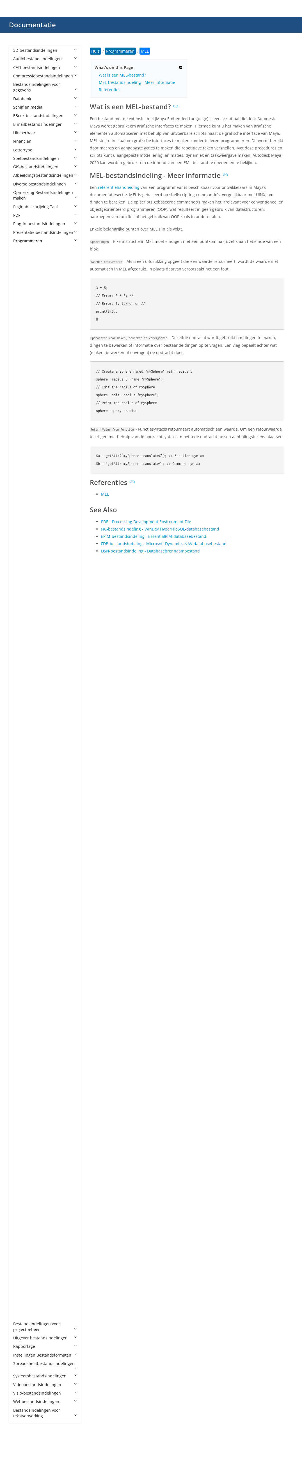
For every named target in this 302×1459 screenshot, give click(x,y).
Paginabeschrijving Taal (45, 206)
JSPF (22, 854)
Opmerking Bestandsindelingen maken (45, 195)
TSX (22, 1221)
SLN (22, 1178)
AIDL (23, 317)
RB (21, 1093)
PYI (21, 1050)
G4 (21, 684)
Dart (23, 616)
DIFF (23, 624)
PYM (23, 1059)
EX (21, 650)
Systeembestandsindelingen (45, 1376)
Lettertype (45, 150)
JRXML (24, 837)
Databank (45, 98)
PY (21, 1033)
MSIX (23, 948)
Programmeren (45, 240)
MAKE (24, 897)
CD (21, 522)
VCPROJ (26, 1263)
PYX (22, 1076)
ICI (21, 769)
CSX (22, 598)
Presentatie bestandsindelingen (45, 232)
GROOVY (27, 709)
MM (22, 931)
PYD (22, 1042)
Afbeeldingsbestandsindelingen (45, 175)
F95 (22, 667)
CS (21, 582)
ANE (23, 343)
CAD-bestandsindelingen (45, 67)
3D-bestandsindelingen (45, 50)
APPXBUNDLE (31, 377)
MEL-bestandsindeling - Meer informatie (137, 82)
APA (22, 351)
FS (21, 675)
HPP (22, 743)
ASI (22, 445)
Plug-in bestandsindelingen (45, 223)
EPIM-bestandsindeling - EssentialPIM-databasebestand (153, 536)
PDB (22, 999)
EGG (23, 632)
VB (21, 1238)
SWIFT (24, 1187)
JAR (22, 812)
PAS (22, 982)
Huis (95, 51)
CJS (22, 539)
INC (22, 786)
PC (21, 991)
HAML (24, 727)
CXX (22, 607)
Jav (21, 820)
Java (22, 829)
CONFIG (26, 564)
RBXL (23, 1102)
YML (23, 1306)
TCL (22, 1195)
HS (21, 752)
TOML (24, 1204)
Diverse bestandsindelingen (45, 184)
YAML (24, 1298)
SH (21, 1170)
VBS (22, 1255)
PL (21, 1025)
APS (22, 394)
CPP (22, 573)
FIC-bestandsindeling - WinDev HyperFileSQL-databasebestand (160, 529)
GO (22, 701)
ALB (22, 326)
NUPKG (25, 957)
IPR (22, 803)
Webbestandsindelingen (45, 1401)
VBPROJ (26, 1247)
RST (22, 1136)
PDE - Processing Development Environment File (146, 521)
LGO (23, 871)
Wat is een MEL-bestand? (122, 75)
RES (22, 1119)
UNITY (24, 1229)
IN (21, 778)
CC (21, 513)
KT (21, 863)
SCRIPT (25, 1161)
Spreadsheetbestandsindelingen (45, 1365)
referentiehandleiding (118, 187)
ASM (23, 454)
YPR (22, 1315)
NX (21, 974)
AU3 (22, 471)
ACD (23, 275)
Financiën (45, 141)
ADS (22, 292)
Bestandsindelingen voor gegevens (45, 87)
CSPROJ (26, 590)
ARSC (24, 402)
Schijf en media (45, 107)
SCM (23, 1153)
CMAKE (25, 556)
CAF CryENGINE (33, 505)
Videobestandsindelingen (45, 1384)
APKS (23, 360)
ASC (22, 437)
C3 (21, 496)
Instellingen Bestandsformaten (45, 1355)
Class (24, 548)
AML (23, 334)
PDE (22, 1008)
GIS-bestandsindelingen (45, 166)
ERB (22, 641)
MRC (23, 940)
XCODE (25, 1281)
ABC (22, 266)
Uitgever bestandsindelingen (45, 1338)
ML (21, 923)
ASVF (23, 462)
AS (21, 411)
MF (21, 914)
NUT (23, 965)
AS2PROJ (27, 419)
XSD (22, 1289)
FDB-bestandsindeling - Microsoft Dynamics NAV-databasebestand (163, 543)
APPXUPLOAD (31, 385)
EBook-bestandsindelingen (45, 115)
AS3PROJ (27, 428)
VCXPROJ (27, 1272)
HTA (22, 761)
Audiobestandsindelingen (45, 58)
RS (21, 1127)
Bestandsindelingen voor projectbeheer (45, 1326)
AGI (22, 300)
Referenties (109, 89)
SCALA (25, 1144)
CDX (22, 530)
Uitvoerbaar (45, 132)
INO (22, 795)
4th (22, 257)
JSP (21, 846)
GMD (23, 692)
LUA (22, 880)
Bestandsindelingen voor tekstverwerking (45, 1412)
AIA (22, 309)
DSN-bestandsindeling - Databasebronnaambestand (150, 551)
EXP (22, 658)
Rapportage (45, 1346)
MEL (23, 905)
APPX (23, 368)
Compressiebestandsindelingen (45, 76)
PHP (22, 1016)
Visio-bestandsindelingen (45, 1393)
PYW (23, 1068)
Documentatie (32, 24)
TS (21, 1213)
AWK (23, 479)
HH (21, 735)
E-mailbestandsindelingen (45, 124)
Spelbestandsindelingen (45, 158)
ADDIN (25, 283)
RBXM (24, 1110)
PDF (45, 215)
